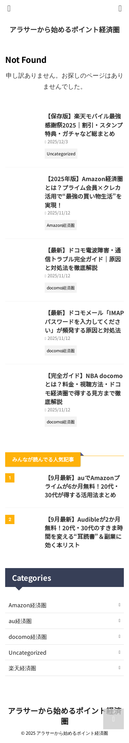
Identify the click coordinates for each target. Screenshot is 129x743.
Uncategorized (27, 652)
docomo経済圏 (28, 636)
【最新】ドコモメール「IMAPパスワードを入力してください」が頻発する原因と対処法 (84, 321)
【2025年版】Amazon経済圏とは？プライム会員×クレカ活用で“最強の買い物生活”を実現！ (84, 191)
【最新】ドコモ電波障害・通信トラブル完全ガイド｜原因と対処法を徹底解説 (83, 259)
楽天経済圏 (22, 668)
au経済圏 (20, 621)
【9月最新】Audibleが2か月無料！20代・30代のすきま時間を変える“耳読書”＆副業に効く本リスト (84, 532)
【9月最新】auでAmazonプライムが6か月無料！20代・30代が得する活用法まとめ (82, 486)
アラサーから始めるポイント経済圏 (65, 29)
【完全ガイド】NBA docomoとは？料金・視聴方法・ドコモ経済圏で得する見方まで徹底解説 (84, 388)
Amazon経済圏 (27, 605)
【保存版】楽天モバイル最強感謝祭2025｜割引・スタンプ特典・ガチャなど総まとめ (84, 125)
